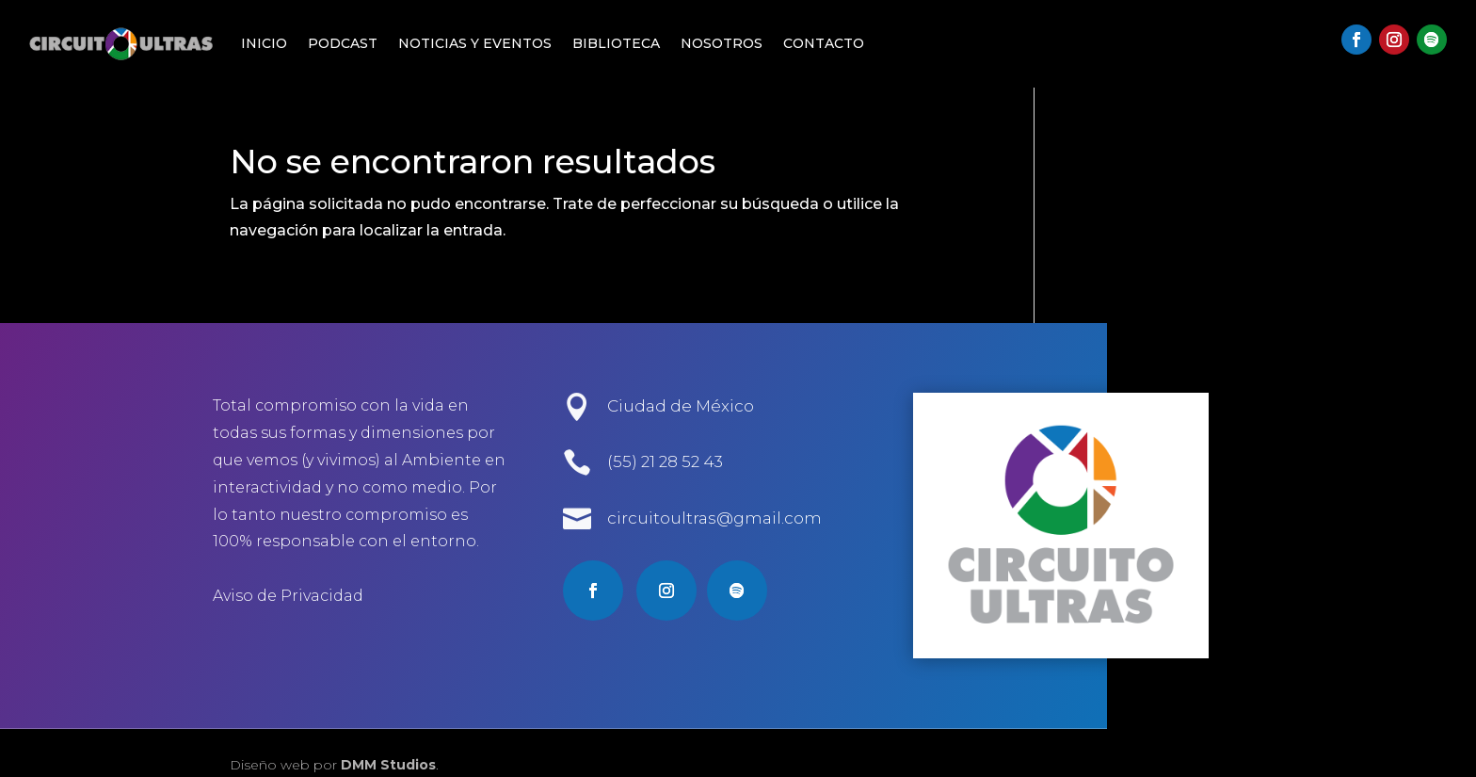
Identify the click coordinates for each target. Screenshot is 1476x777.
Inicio (264, 43)
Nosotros (721, 43)
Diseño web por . (334, 764)
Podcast (342, 43)
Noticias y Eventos (475, 43)
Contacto (823, 43)
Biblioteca (616, 43)
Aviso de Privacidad (288, 596)
